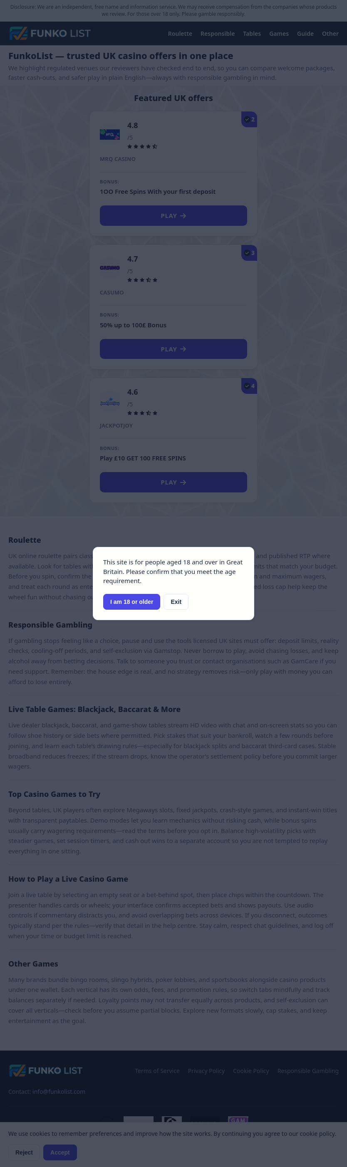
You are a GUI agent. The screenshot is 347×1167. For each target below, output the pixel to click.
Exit (176, 601)
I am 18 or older (131, 601)
